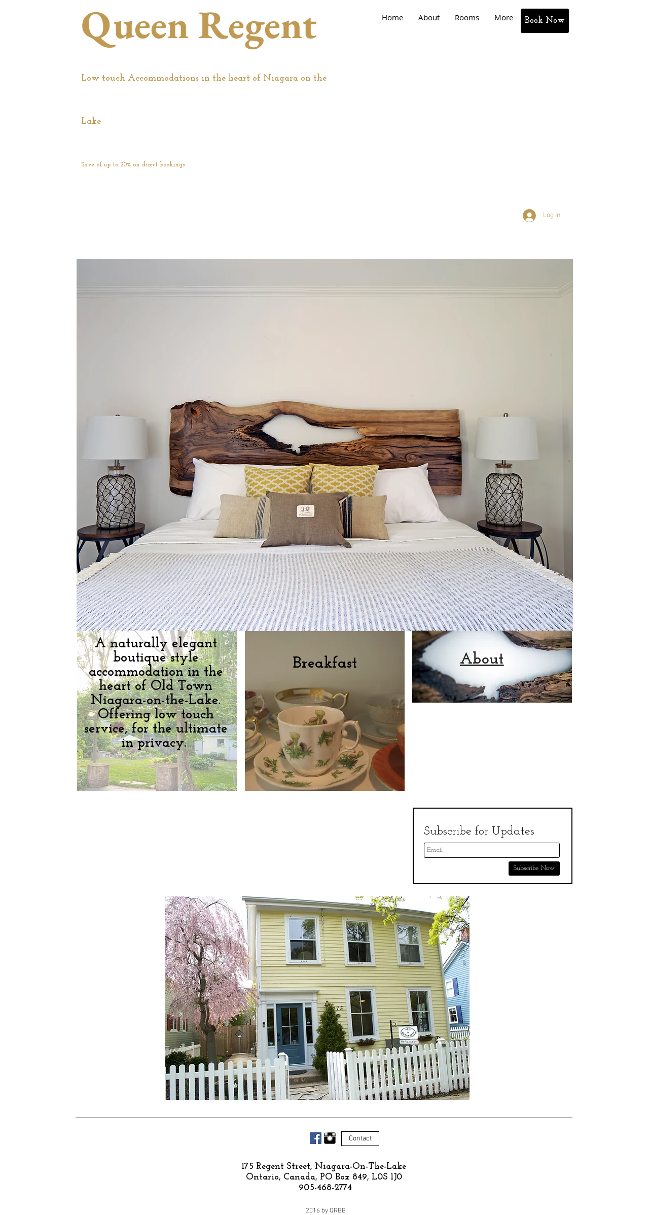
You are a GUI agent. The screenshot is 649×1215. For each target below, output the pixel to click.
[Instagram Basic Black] (330, 1138)
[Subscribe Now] (534, 868)
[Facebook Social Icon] (315, 1138)
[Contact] (360, 1138)
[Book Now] (545, 21)
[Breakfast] (324, 663)
